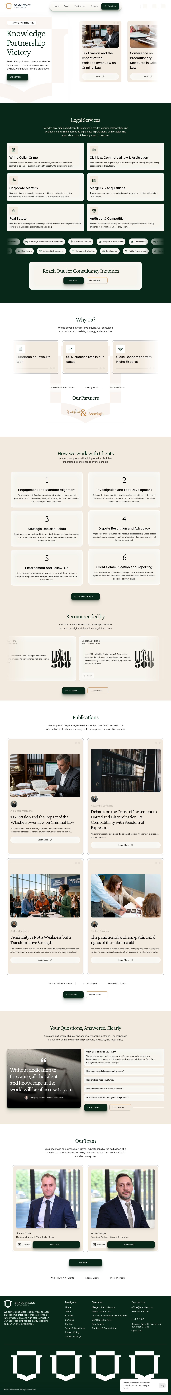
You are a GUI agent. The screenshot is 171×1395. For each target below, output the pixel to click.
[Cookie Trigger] (73, 1336)
